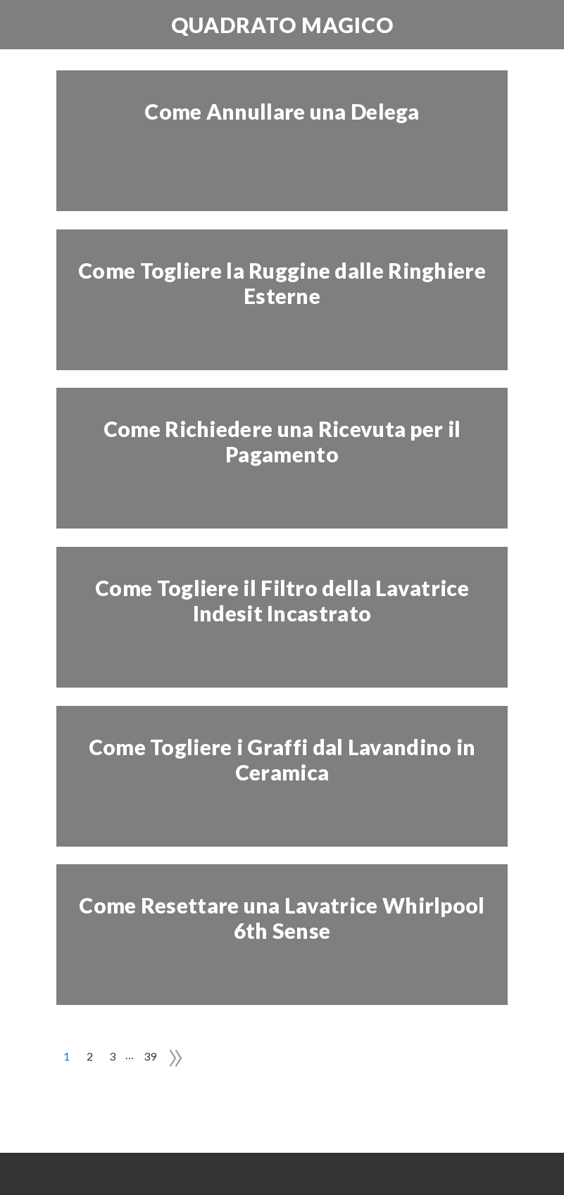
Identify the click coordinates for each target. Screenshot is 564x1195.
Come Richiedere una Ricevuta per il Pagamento (282, 441)
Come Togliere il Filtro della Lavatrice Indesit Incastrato (282, 600)
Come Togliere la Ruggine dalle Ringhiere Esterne (282, 283)
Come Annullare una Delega (282, 111)
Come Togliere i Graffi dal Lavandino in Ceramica (282, 759)
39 (150, 1056)
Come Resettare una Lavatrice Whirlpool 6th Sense (281, 917)
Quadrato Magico (282, 24)
